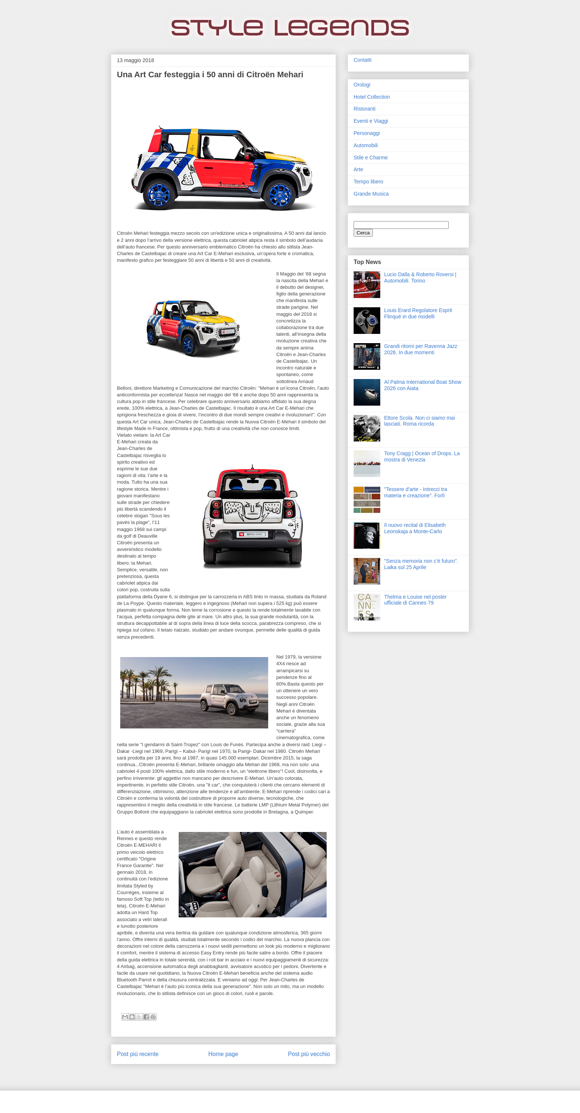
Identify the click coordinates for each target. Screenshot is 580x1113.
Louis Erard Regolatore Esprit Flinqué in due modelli (418, 313)
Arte (358, 169)
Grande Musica (371, 194)
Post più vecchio (309, 1054)
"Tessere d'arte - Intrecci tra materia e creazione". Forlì (415, 492)
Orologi (362, 85)
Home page (223, 1054)
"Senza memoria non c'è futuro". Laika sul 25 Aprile (421, 564)
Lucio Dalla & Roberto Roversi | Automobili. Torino (420, 277)
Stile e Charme (371, 157)
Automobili (366, 145)
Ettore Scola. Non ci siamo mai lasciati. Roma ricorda (419, 421)
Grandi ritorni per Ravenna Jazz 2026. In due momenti (421, 349)
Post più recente (138, 1054)
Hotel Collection (372, 97)
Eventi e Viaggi (371, 121)
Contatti (362, 60)
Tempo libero (368, 182)
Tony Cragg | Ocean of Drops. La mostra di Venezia (422, 456)
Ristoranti (364, 109)
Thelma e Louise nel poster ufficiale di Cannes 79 (415, 600)
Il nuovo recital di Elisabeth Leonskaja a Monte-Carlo (415, 528)
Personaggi (367, 133)
